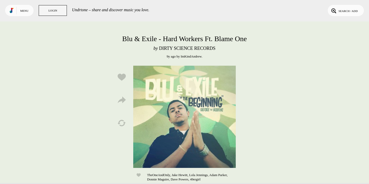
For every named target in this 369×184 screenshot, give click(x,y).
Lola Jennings (198, 175)
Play (184, 117)
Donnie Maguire (158, 179)
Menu (24, 10)
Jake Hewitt (180, 175)
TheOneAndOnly (158, 175)
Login (52, 10)
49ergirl (195, 179)
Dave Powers (179, 179)
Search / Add (344, 10)
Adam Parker (218, 175)
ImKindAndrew (191, 56)
